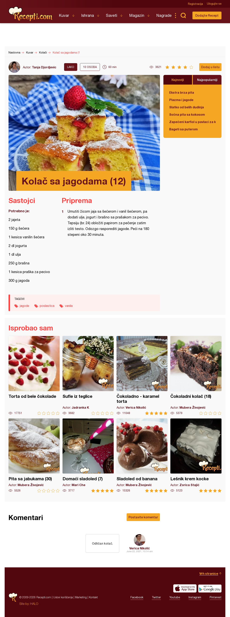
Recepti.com (31, 13)
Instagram (195, 597)
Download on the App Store (185, 588)
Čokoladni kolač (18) (195, 375)
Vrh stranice (208, 573)
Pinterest (215, 597)
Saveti (111, 15)
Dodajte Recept (207, 15)
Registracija (195, 3)
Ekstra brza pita (181, 92)
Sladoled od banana (142, 455)
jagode (24, 305)
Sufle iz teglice (88, 375)
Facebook (136, 597)
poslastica (47, 305)
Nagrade (164, 15)
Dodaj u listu (210, 67)
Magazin (136, 15)
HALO (34, 603)
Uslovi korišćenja (63, 597)
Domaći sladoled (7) (88, 455)
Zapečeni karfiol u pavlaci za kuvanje (192, 122)
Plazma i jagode (181, 100)
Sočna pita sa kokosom (187, 114)
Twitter (156, 597)
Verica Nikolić (139, 548)
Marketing (81, 597)
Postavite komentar (143, 517)
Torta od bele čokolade (34, 375)
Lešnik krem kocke (195, 455)
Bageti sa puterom (183, 129)
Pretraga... (183, 15)
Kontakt (93, 597)
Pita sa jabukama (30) (34, 455)
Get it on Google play (209, 588)
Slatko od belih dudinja (186, 107)
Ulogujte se (214, 3)
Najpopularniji (207, 79)
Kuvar (64, 15)
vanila (69, 305)
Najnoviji (178, 79)
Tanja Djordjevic (44, 67)
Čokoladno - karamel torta (142, 375)
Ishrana (87, 15)
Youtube (174, 597)
